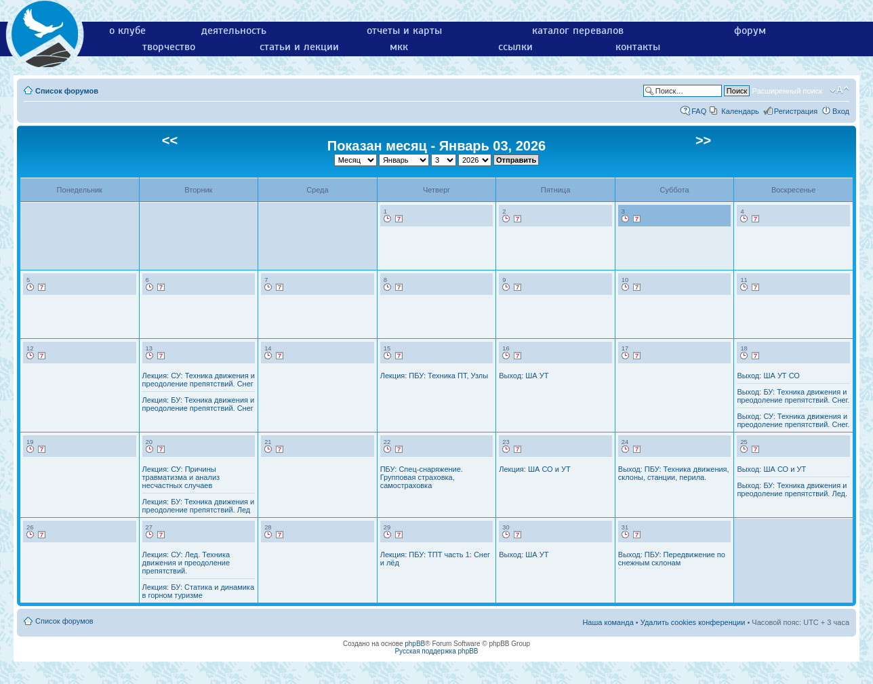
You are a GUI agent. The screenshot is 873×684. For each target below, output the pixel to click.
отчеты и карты (404, 30)
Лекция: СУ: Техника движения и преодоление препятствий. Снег (198, 379)
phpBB (415, 643)
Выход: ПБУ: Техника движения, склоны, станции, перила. (673, 473)
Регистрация (795, 111)
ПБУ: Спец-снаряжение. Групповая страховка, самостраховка (421, 477)
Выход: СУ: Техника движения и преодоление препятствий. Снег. (793, 420)
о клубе (127, 30)
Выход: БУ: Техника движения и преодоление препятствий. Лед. (792, 489)
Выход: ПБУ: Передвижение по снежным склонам (671, 558)
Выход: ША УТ (523, 375)
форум (750, 30)
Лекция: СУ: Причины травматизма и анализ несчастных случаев (181, 477)
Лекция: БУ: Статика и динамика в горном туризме (198, 591)
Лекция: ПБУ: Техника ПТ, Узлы (434, 375)
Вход (840, 111)
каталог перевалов (578, 30)
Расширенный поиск (787, 91)
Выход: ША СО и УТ (771, 469)
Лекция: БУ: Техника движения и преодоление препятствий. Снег (198, 404)
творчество (168, 47)
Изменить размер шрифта (839, 90)
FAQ (698, 111)
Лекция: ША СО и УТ (534, 469)
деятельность (233, 30)
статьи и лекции (299, 47)
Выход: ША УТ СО (768, 375)
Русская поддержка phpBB (436, 651)
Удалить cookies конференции (693, 622)
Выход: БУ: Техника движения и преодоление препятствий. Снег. (793, 396)
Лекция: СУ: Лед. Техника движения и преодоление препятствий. (186, 562)
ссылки (515, 47)
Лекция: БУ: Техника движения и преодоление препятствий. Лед (198, 506)
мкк (399, 47)
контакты (637, 47)
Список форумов (66, 91)
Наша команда (607, 622)
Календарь (740, 111)
